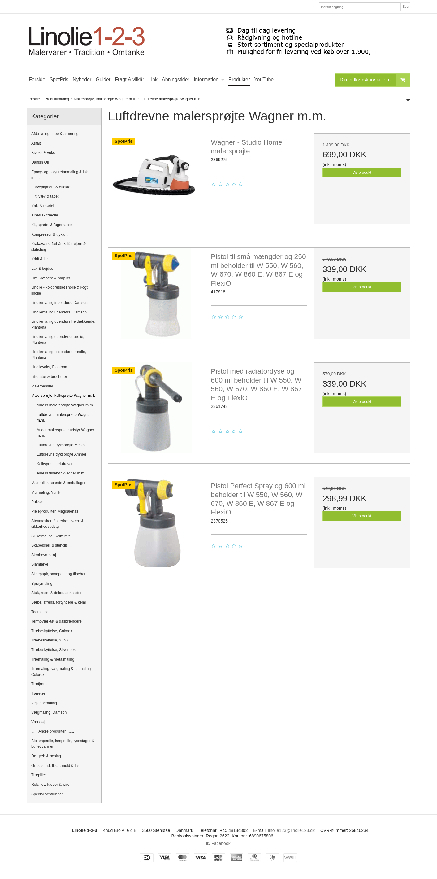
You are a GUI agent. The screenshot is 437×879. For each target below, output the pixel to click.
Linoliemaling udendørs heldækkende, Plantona (63, 324)
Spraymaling (41, 583)
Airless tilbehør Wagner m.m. (61, 473)
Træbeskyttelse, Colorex (51, 631)
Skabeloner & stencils (49, 545)
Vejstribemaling (44, 703)
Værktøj (38, 722)
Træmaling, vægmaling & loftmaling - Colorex (62, 671)
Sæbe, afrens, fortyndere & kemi (58, 602)
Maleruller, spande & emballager (58, 483)
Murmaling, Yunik (45, 492)
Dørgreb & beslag (46, 756)
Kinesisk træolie (44, 215)
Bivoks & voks (43, 153)
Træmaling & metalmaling (52, 659)
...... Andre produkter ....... (52, 731)
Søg (405, 6)
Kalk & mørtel (42, 206)
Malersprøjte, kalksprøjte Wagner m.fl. (63, 395)
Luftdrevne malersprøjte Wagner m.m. (64, 417)
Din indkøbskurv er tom (375, 80)
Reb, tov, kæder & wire (50, 784)
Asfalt (36, 143)
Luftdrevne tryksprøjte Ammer (62, 454)
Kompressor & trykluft (49, 234)
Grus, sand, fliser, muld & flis (55, 765)
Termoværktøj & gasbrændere (56, 621)
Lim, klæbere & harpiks (50, 278)
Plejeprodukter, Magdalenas (54, 511)
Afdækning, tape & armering (55, 134)
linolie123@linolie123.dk (291, 830)
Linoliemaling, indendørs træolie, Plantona (58, 355)
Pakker (37, 502)
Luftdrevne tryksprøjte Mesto (61, 445)
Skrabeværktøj (43, 555)
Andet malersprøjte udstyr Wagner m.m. (65, 433)
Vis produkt (362, 172)
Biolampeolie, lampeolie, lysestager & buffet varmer (62, 744)
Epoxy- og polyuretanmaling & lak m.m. (59, 175)
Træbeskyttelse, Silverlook (53, 650)
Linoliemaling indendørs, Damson (59, 302)
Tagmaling (40, 612)
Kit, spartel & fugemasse (51, 225)
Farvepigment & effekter (51, 187)
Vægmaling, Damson (49, 712)
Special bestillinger (47, 794)
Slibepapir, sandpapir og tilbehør (58, 574)
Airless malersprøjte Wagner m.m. (65, 405)
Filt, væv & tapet (45, 196)
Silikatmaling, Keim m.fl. (51, 536)
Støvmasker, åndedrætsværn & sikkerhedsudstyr (57, 524)
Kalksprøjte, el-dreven (55, 464)
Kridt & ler (39, 259)
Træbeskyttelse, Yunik (49, 640)
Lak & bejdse (42, 268)
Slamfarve (39, 564)
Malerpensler (42, 386)
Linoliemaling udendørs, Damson (59, 312)
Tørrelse (38, 693)
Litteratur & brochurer (49, 376)
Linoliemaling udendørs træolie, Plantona (57, 339)
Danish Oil (40, 162)
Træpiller (38, 775)
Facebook (218, 843)
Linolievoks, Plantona (49, 367)
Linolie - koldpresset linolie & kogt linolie (59, 290)
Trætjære (39, 684)
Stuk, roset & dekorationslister (56, 593)
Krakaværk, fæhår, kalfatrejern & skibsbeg (58, 246)
